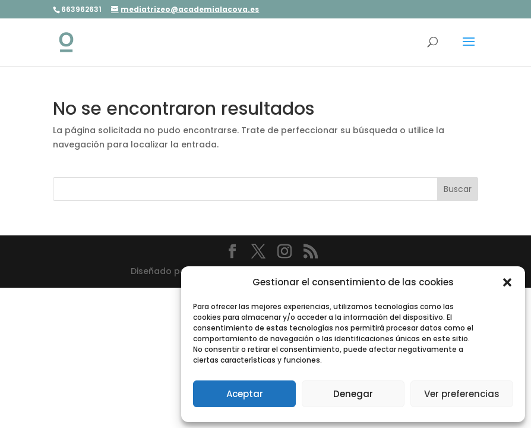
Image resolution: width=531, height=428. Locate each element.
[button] (507, 282)
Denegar (353, 394)
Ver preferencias (462, 394)
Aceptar (244, 394)
